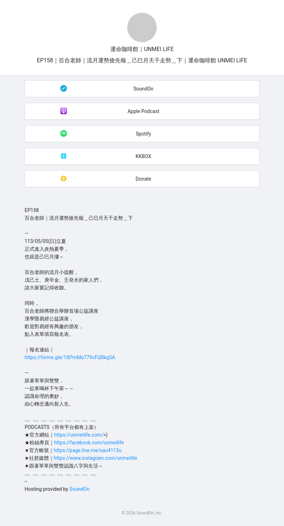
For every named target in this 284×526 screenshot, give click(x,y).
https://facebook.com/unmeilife (89, 442)
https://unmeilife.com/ (78, 435)
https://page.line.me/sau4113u (88, 450)
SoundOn (79, 489)
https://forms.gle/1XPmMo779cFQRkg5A (70, 357)
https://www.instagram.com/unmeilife (95, 458)
